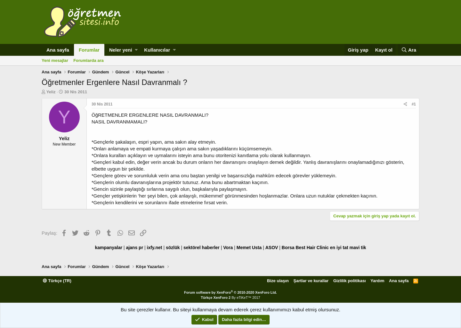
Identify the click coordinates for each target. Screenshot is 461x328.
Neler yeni (120, 50)
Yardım (377, 280)
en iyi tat (339, 247)
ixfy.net (154, 247)
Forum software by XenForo (230, 292)
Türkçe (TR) (57, 280)
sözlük (173, 247)
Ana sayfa (57, 50)
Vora (228, 247)
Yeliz (51, 91)
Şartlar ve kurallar (311, 280)
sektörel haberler (201, 247)
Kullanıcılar (157, 50)
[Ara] (408, 50)
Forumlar (89, 50)
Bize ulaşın (278, 280)
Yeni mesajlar (55, 60)
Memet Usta (249, 247)
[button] (136, 50)
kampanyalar (108, 247)
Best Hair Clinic (311, 247)
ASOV (271, 247)
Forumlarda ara (88, 60)
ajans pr (134, 247)
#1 (414, 104)
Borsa (288, 247)
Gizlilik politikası (349, 280)
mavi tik (357, 247)
